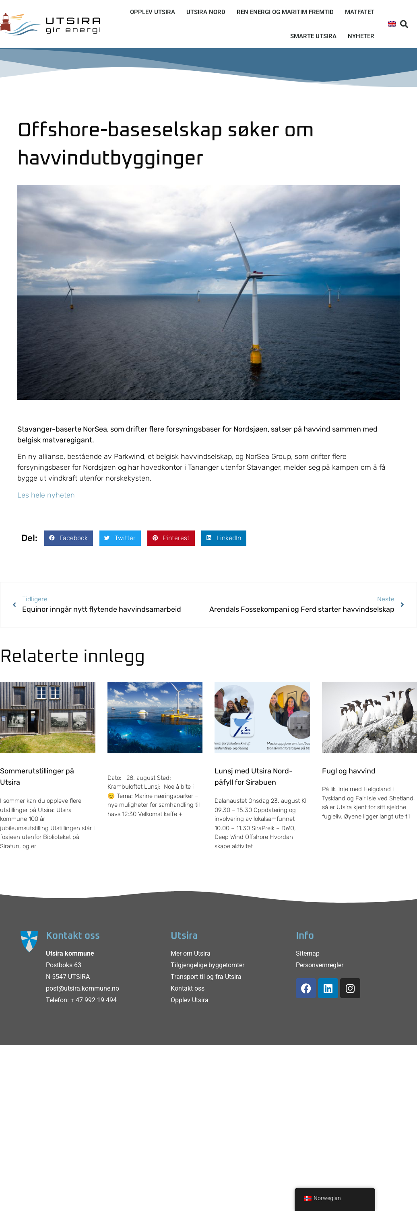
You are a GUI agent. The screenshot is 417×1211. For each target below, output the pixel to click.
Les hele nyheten (46, 495)
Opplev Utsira (152, 12)
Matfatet (359, 12)
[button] (404, 24)
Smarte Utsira (313, 36)
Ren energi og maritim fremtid (285, 12)
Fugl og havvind (349, 771)
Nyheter (361, 36)
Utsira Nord (205, 12)
